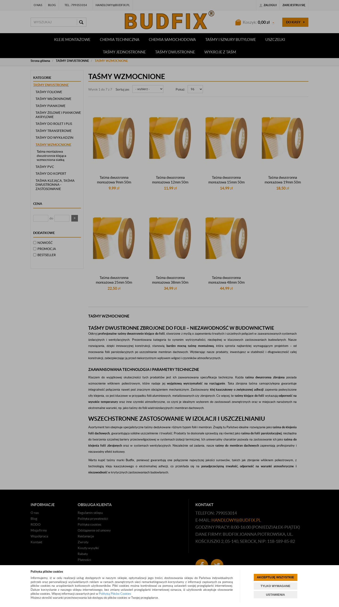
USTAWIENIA (275, 594)
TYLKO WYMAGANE (275, 586)
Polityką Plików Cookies (115, 593)
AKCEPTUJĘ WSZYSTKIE (275, 577)
